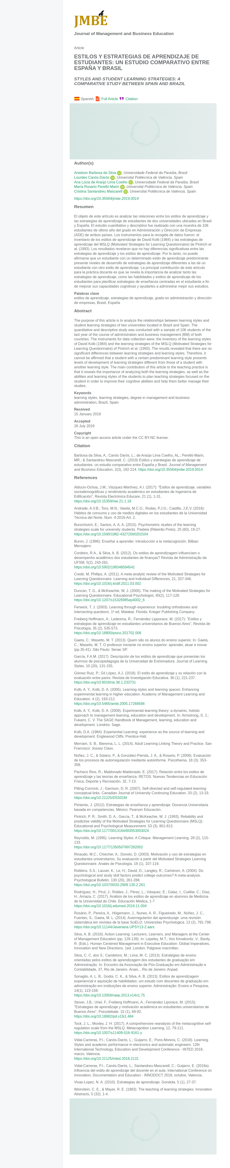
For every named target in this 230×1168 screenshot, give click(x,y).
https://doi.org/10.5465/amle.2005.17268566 (109, 704)
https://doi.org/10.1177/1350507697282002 (108, 847)
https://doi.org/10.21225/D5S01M (100, 798)
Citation (132, 99)
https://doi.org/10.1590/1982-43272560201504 (111, 534)
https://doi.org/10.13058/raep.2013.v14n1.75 (109, 995)
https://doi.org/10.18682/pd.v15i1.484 (103, 1016)
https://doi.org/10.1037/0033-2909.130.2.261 (109, 885)
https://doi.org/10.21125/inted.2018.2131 (106, 1058)
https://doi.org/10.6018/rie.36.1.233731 (105, 682)
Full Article (109, 99)
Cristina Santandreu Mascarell (98, 191)
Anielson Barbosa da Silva (95, 173)
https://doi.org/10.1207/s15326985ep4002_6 (109, 600)
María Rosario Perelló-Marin (96, 187)
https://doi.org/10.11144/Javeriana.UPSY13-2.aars (114, 927)
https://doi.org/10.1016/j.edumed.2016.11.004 (110, 906)
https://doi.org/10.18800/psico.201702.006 (107, 633)
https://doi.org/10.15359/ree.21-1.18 (102, 501)
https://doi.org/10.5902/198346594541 (104, 567)
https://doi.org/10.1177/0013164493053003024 (111, 831)
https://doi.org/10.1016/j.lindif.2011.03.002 (107, 583)
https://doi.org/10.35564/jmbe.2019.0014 (106, 198)
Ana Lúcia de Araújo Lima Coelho (101, 182)
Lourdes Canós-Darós (91, 177)
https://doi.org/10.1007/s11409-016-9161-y (108, 1033)
